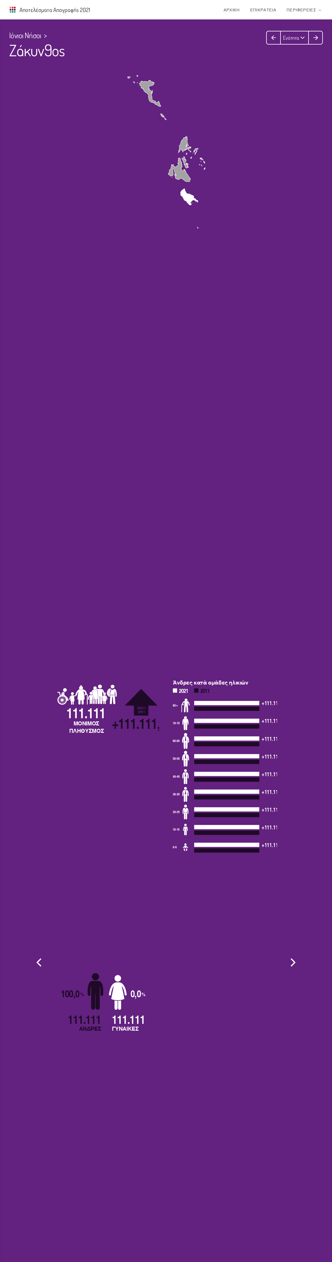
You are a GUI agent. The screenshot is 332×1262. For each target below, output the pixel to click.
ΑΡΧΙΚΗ (232, 10)
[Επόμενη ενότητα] (315, 37)
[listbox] (166, 960)
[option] (166, 960)
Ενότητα (294, 37)
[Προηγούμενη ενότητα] (273, 37)
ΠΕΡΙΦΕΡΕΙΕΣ (304, 10)
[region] (166, 962)
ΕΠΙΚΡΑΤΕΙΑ (263, 10)
